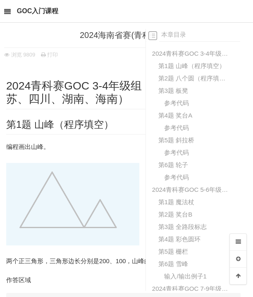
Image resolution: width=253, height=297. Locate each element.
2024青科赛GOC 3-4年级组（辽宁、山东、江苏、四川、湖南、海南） (190, 53)
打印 (49, 55)
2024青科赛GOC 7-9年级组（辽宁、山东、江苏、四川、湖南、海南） (190, 288)
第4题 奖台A (175, 115)
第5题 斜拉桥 (176, 140)
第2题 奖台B (175, 214)
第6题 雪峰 (173, 263)
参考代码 (176, 102)
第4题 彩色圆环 (179, 239)
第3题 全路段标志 (182, 226)
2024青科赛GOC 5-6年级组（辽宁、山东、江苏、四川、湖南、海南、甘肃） (190, 189)
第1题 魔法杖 (176, 201)
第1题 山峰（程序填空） (192, 65)
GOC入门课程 (37, 10)
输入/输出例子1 (185, 276)
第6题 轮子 (173, 164)
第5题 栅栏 (173, 251)
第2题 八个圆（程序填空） (193, 78)
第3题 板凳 (173, 90)
